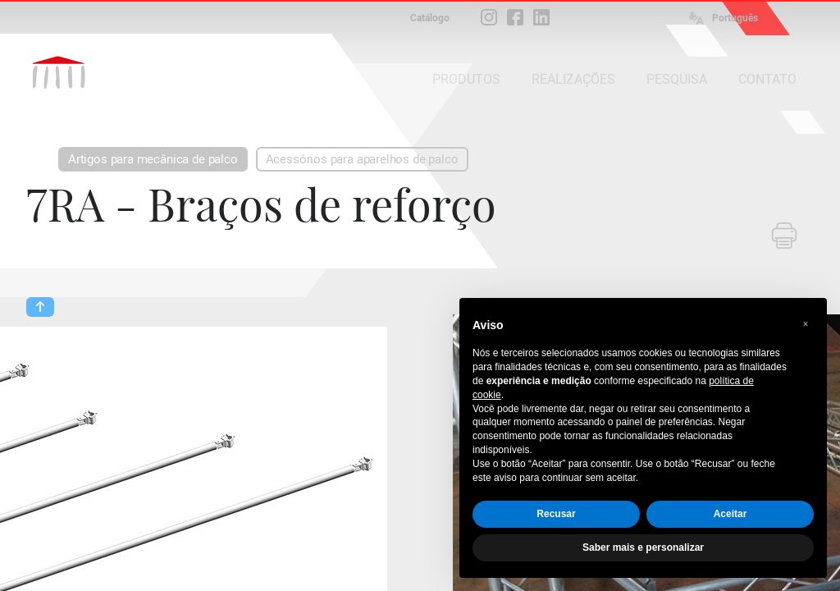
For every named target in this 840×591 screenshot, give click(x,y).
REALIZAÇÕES (573, 79)
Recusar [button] (555, 514)
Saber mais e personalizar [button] (643, 547)
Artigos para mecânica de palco (153, 159)
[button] (805, 324)
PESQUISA (676, 79)
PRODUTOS (466, 79)
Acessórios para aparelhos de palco (362, 159)
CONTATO (767, 79)
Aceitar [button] (730, 514)
